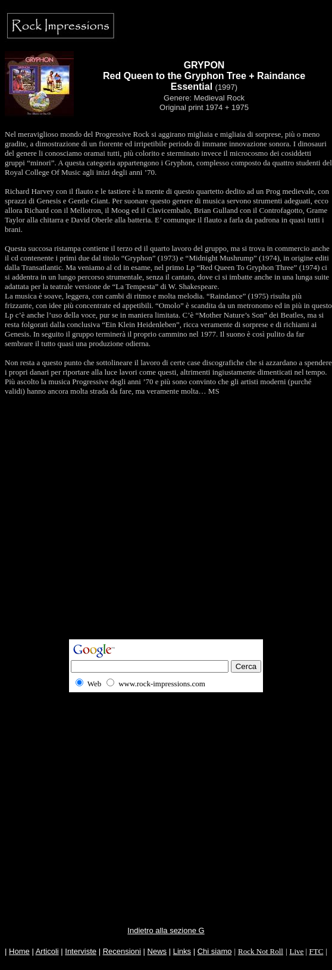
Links (182, 951)
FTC (316, 951)
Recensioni (122, 951)
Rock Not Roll (260, 951)
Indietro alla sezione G (165, 930)
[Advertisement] (163, 527)
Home (19, 951)
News (157, 951)
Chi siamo (215, 951)
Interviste (80, 951)
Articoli (47, 951)
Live (297, 951)
